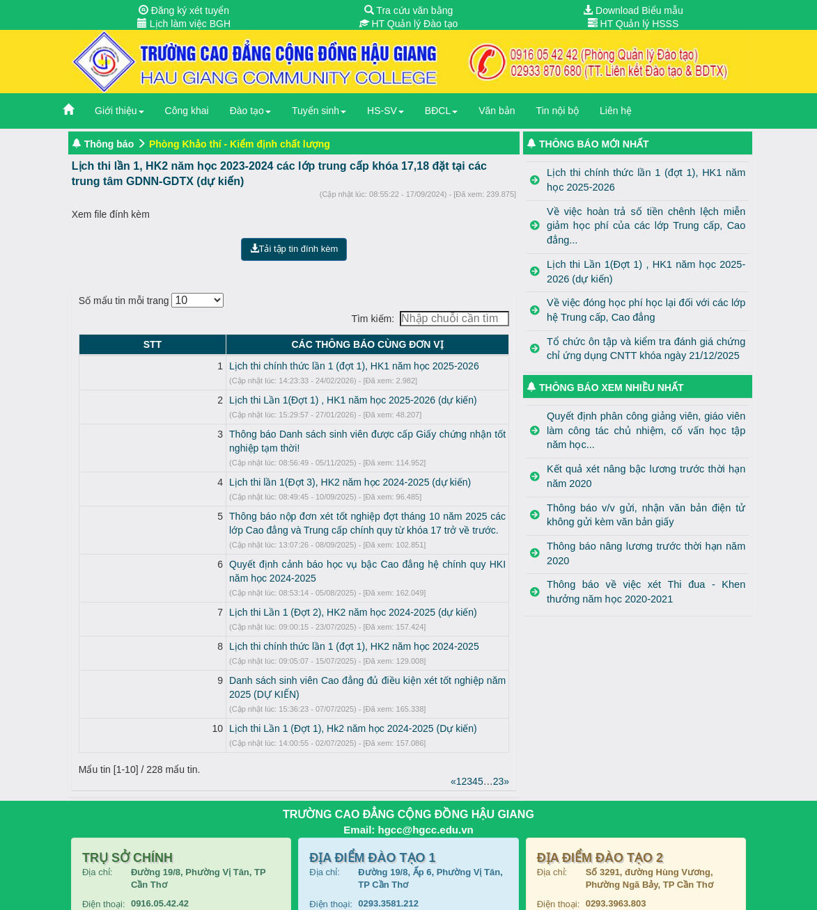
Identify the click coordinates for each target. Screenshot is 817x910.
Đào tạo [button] (250, 110)
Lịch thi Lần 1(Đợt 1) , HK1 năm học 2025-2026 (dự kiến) (231, 400)
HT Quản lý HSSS (633, 23)
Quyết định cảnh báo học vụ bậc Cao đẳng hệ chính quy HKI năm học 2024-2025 (284, 550)
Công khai (187, 110)
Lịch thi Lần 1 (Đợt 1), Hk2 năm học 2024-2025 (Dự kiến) (231, 686)
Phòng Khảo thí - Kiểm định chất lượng (239, 144)
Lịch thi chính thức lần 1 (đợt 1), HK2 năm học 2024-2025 (232, 618)
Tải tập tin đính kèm (294, 249)
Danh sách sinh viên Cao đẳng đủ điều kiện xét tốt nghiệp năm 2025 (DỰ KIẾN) (280, 652)
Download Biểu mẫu (633, 10)
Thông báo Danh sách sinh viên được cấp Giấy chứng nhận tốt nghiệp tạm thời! (280, 434)
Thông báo (109, 144)
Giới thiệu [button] (119, 110)
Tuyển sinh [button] (319, 110)
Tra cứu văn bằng (408, 10)
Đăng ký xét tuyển (184, 10)
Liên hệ (616, 110)
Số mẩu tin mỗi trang (151, 300)
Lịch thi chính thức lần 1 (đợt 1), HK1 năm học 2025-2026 (232, 366)
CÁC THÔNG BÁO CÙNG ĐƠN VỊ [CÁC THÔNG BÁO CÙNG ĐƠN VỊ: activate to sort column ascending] (306, 344)
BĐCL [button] (441, 110)
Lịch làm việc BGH (184, 23)
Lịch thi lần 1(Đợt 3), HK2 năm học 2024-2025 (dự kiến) (228, 468)
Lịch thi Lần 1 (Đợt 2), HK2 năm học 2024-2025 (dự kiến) (231, 584)
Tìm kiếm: (430, 318)
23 (498, 739)
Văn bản (496, 110)
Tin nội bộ (557, 110)
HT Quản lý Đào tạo (408, 23)
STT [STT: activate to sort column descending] (91, 344)
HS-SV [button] (385, 110)
